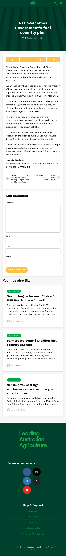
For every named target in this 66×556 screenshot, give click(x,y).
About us (33, 511)
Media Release (13, 291)
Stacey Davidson (16, 321)
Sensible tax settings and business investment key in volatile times (30, 389)
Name (9, 236)
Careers (33, 517)
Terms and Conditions (33, 534)
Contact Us (33, 522)
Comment (10, 202)
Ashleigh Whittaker (17, 410)
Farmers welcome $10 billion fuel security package (32, 342)
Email (8, 246)
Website (9, 256)
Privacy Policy (33, 528)
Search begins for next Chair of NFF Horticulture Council (30, 298)
